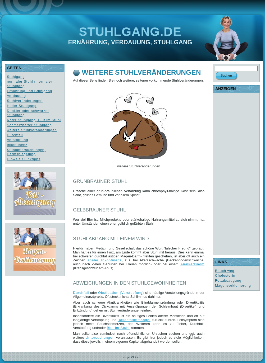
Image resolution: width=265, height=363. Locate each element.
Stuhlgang (16, 77)
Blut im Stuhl (118, 328)
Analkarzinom (192, 264)
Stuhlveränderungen (25, 101)
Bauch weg (224, 271)
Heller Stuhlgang (21, 106)
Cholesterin (225, 275)
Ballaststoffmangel (134, 320)
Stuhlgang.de (130, 32)
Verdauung (16, 96)
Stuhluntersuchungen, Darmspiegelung (26, 152)
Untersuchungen (100, 338)
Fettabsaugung (228, 280)
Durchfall (15, 135)
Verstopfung (17, 140)
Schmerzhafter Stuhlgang (29, 125)
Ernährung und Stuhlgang (29, 91)
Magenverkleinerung (233, 285)
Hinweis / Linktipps (23, 159)
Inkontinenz (17, 145)
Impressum (132, 357)
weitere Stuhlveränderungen (32, 130)
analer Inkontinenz (105, 260)
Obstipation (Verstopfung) (121, 293)
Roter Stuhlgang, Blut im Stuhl (34, 120)
